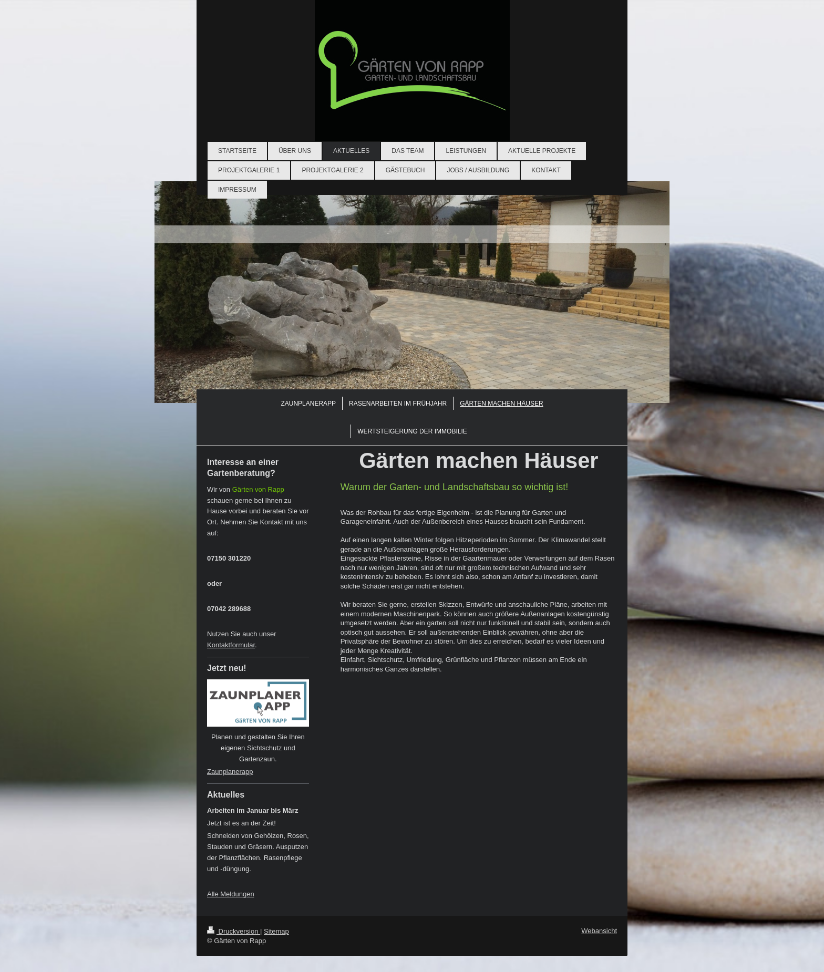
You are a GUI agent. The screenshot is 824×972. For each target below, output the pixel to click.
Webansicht (599, 931)
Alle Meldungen (230, 894)
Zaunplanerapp (230, 771)
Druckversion (233, 931)
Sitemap (276, 931)
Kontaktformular (231, 645)
